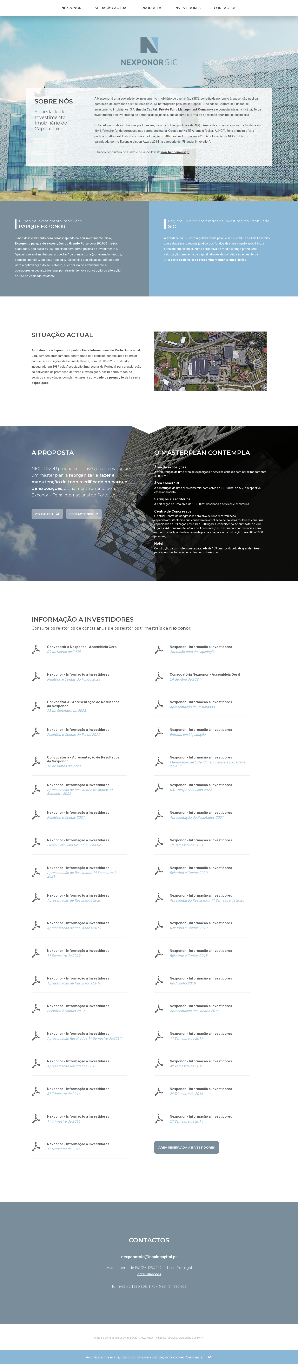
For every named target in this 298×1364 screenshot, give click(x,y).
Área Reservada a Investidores (186, 1147)
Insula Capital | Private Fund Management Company (174, 109)
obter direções (149, 1274)
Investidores (187, 8)
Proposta (151, 8)
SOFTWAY (198, 1337)
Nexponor (71, 8)
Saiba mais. (194, 1360)
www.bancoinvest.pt (175, 152)
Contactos (225, 8)
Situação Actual (111, 8)
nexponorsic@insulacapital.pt (149, 1256)
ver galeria (47, 514)
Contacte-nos (83, 514)
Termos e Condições (105, 1337)
